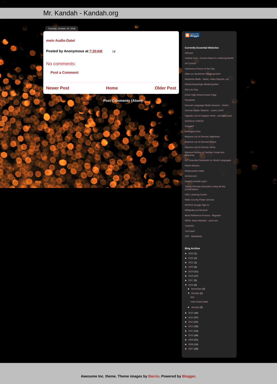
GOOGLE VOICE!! (194, 121)
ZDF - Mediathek (193, 236)
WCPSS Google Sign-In (197, 205)
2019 (191, 271)
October (195, 293)
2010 (191, 335)
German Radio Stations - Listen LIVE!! (204, 110)
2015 (191, 313)
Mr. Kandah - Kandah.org (80, 13)
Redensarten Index (194, 171)
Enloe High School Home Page (200, 95)
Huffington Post (193, 131)
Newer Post (57, 88)
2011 (191, 331)
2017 (191, 280)
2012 (191, 326)
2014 (191, 317)
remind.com (191, 176)
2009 (191, 339)
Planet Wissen (192, 165)
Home (112, 88)
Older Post (165, 88)
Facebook (190, 100)
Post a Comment (64, 72)
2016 (191, 285)
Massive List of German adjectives (202, 136)
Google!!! (189, 126)
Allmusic (189, 53)
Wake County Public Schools (199, 199)
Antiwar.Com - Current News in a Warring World (209, 58)
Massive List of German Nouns (200, 142)
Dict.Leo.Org (191, 89)
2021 (191, 262)
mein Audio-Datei (60, 40)
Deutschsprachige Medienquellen (202, 84)
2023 (191, 258)
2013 (191, 322)
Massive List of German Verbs (200, 147)
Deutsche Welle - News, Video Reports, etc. (207, 79)
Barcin (153, 376)
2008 (191, 344)
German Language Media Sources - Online (207, 105)
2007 (191, 348)
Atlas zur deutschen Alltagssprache (202, 73)
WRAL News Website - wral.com (201, 220)
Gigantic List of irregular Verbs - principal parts (208, 115)
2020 (191, 267)
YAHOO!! (189, 226)
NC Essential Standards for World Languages (208, 160)
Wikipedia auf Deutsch (196, 210)
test (192, 297)
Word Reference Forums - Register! (203, 215)
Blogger (188, 376)
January (195, 307)
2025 (191, 253)
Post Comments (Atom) (123, 101)
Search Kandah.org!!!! (196, 181)
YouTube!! (190, 231)
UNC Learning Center (196, 194)
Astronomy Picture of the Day (200, 68)
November (196, 288)
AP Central (190, 63)
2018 (191, 276)
